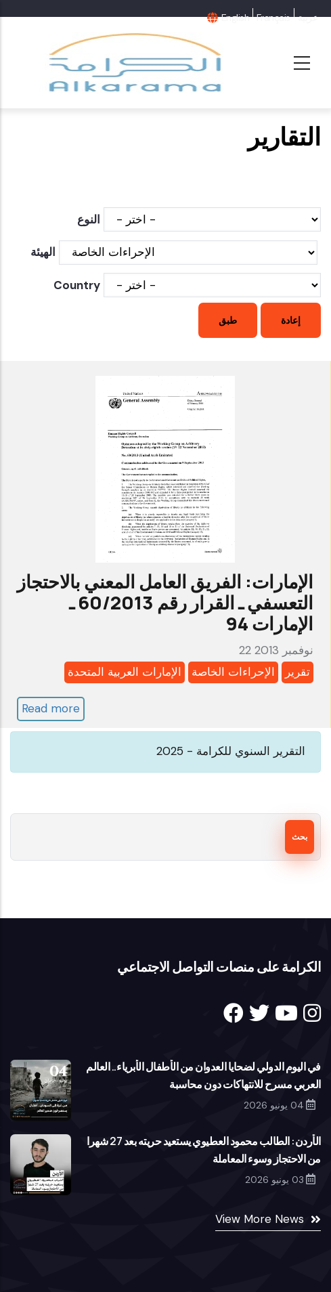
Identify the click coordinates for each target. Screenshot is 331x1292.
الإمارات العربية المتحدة (124, 671)
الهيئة (43, 251)
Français (273, 18)
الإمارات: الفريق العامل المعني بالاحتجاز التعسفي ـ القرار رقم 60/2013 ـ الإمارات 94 (165, 602)
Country (76, 285)
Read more (51, 708)
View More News (259, 1218)
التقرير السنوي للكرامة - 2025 (230, 751)
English (235, 18)
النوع (88, 219)
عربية (307, 18)
